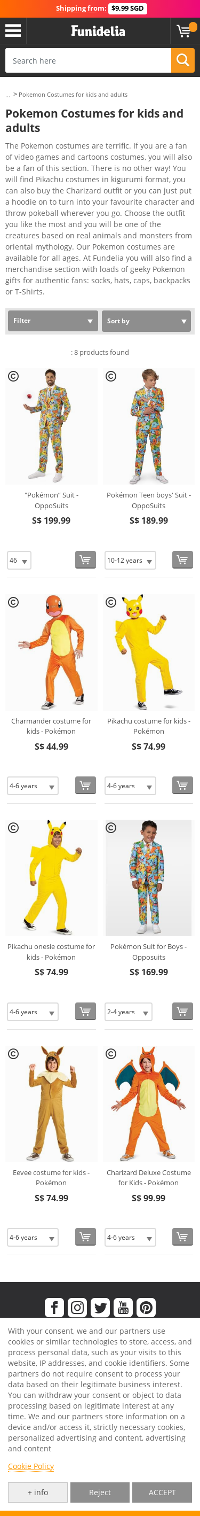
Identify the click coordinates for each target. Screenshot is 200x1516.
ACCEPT (162, 1492)
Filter (21, 320)
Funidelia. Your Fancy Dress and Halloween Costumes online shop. (98, 31)
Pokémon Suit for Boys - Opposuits (148, 952)
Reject (100, 1492)
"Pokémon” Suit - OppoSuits (51, 500)
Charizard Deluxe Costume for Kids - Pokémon (149, 1178)
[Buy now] (85, 560)
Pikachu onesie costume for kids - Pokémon (51, 952)
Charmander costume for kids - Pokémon (51, 726)
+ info (38, 1492)
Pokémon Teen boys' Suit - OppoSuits (149, 500)
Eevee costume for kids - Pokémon (51, 1178)
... (7, 95)
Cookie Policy (31, 1466)
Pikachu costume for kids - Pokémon (148, 726)
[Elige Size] (19, 560)
